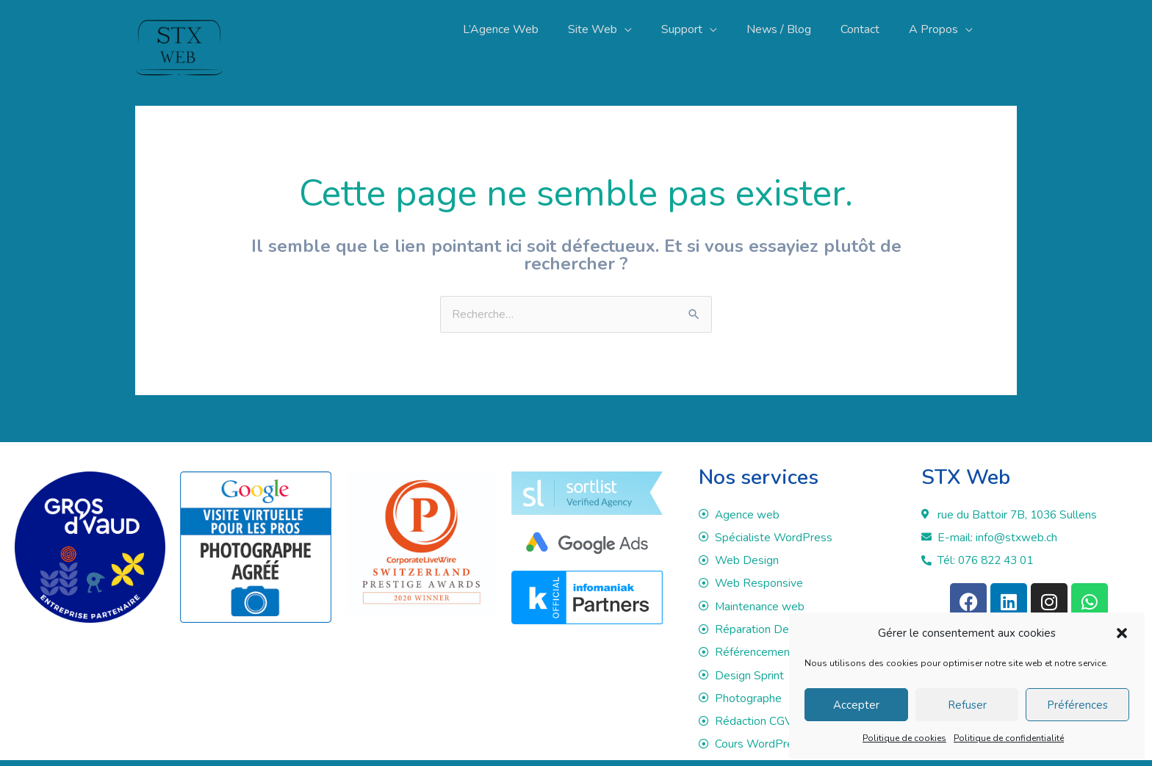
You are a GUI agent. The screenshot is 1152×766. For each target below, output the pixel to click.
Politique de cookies (904, 738)
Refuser (967, 705)
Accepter (856, 705)
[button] (1122, 633)
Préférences (1077, 705)
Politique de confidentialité (1009, 738)
